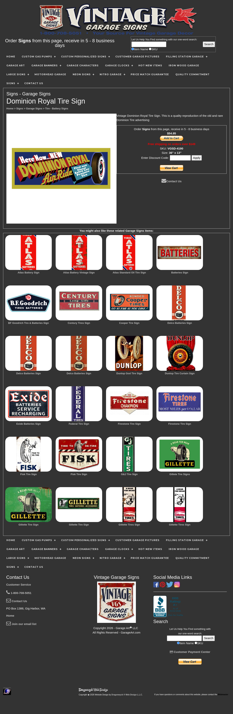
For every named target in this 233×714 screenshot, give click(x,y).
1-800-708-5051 (18, 593)
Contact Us (171, 181)
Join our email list (21, 624)
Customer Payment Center (190, 651)
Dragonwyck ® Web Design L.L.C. (126, 695)
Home (10, 615)
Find (152, 39)
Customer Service (18, 584)
